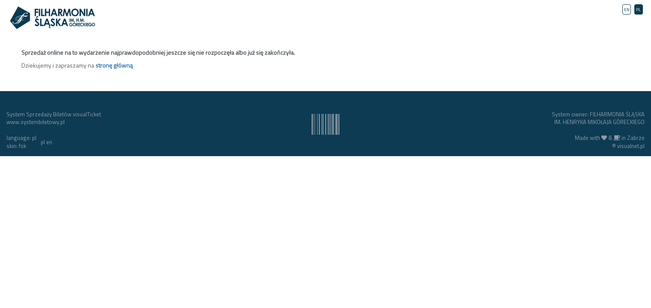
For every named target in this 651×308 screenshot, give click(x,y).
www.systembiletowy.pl (35, 122)
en (49, 142)
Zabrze (636, 137)
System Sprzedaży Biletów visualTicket (53, 114)
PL (638, 9)
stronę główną (114, 65)
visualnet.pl (631, 146)
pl (43, 142)
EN (627, 9)
